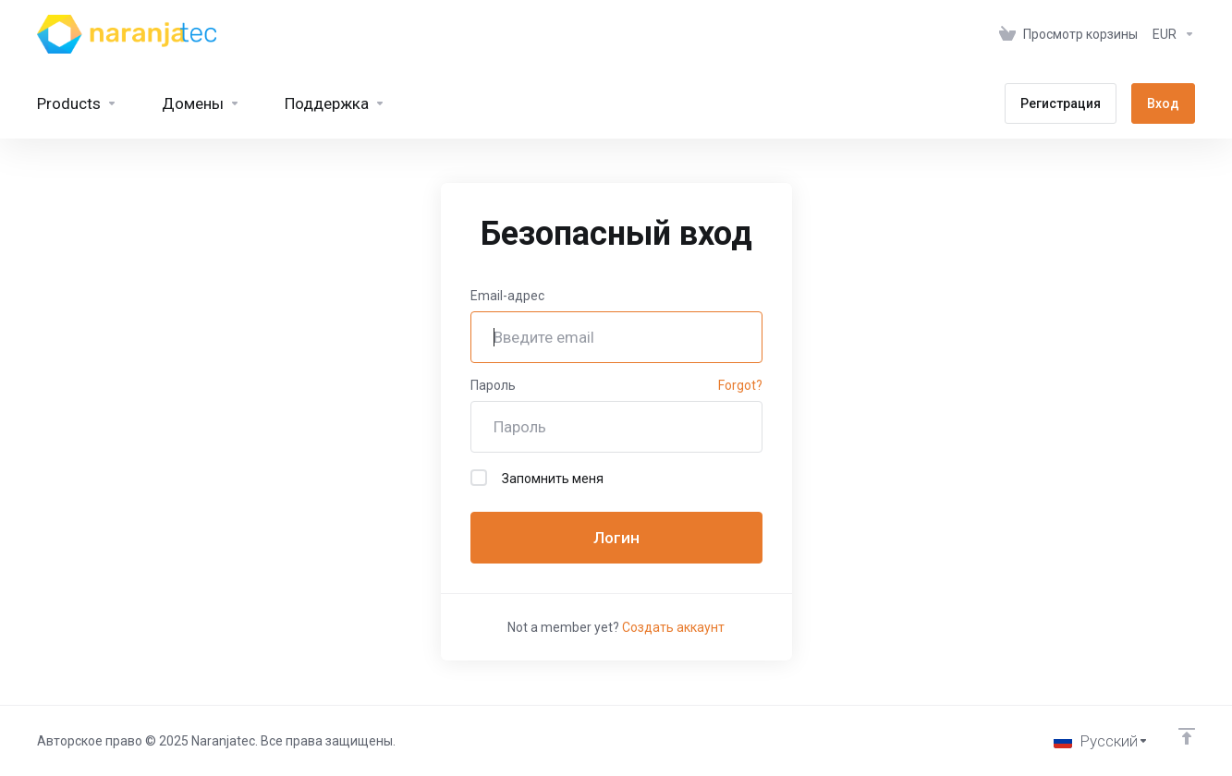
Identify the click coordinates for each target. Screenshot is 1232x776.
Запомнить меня (537, 477)
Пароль (493, 385)
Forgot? (740, 385)
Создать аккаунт (673, 627)
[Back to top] (1187, 736)
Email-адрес (507, 295)
